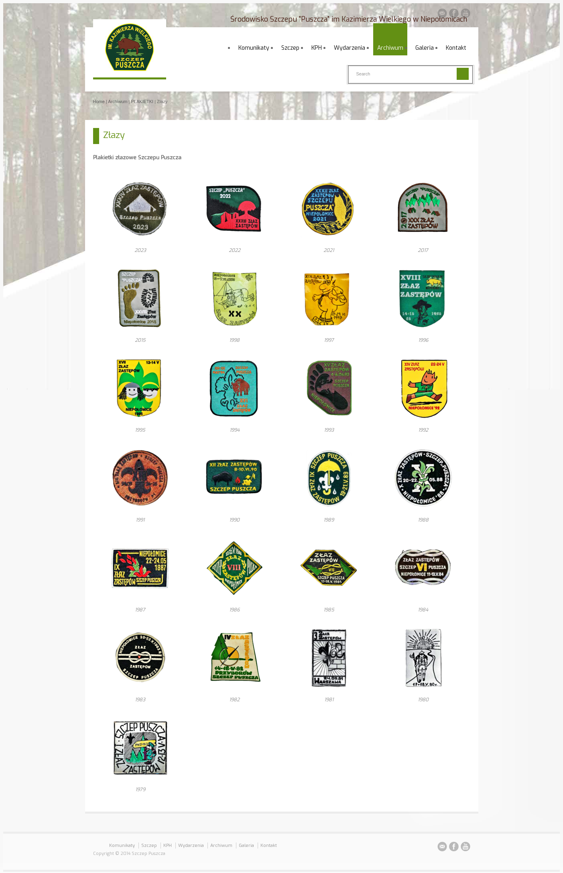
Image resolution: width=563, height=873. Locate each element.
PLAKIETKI (142, 101)
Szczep (290, 48)
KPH (316, 48)
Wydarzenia (349, 48)
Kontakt (456, 48)
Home (99, 101)
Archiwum (390, 48)
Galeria (424, 48)
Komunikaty (253, 48)
